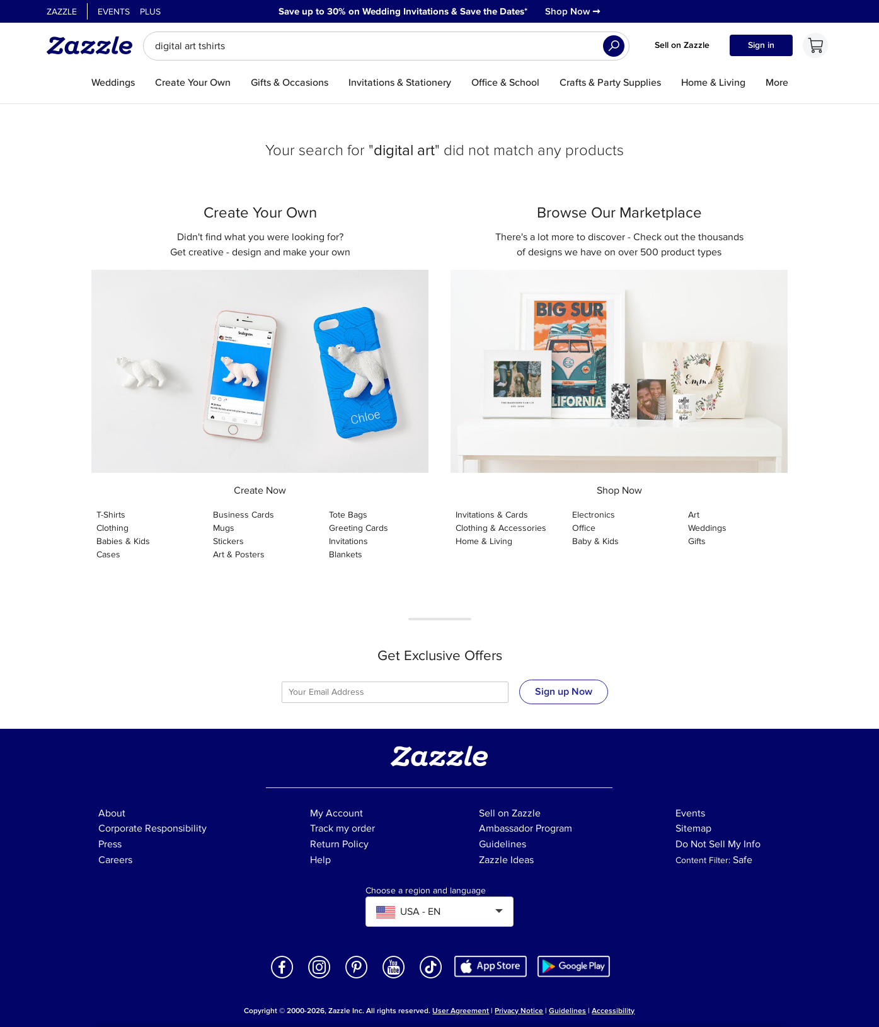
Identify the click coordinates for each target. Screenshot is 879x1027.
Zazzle (62, 11)
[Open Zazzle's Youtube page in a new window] (394, 977)
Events (114, 11)
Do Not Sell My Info (718, 844)
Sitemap (693, 828)
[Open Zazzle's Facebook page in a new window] (282, 977)
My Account (336, 813)
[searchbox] (386, 46)
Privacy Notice (519, 1011)
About (111, 813)
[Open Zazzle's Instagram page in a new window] (319, 977)
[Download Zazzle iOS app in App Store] (490, 965)
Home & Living (484, 541)
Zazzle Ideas (506, 860)
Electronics (593, 514)
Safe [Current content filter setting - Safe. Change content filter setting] (742, 860)
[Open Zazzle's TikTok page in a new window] (431, 977)
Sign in (761, 45)
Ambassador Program (525, 828)
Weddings (707, 528)
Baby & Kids (595, 541)
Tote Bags (348, 514)
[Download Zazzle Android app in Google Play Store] (573, 965)
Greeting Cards (358, 528)
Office (583, 528)
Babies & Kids (123, 541)
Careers (115, 860)
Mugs (223, 528)
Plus (150, 11)
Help (320, 860)
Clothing (112, 528)
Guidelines (502, 844)
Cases (108, 554)
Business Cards (243, 514)
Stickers (228, 541)
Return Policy (339, 844)
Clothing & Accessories (501, 528)
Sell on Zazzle (682, 45)
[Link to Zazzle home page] (94, 45)
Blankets (345, 554)
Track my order (342, 828)
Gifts (697, 541)
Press (110, 844)
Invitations (348, 541)
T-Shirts (110, 514)
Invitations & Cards (492, 514)
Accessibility (613, 1011)
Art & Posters (239, 554)
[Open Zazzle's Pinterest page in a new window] (356, 977)
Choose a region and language (425, 891)
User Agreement (460, 1011)
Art (693, 514)
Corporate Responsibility (152, 828)
